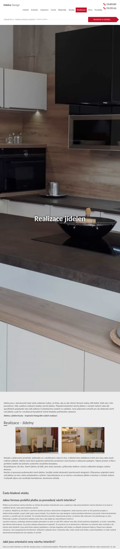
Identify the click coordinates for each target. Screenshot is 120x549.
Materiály (62, 10)
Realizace (81, 10)
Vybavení (44, 10)
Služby (72, 10)
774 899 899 (109, 4)
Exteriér (34, 10)
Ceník (53, 10)
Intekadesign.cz (9, 19)
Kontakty (98, 10)
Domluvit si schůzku (101, 19)
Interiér (26, 10)
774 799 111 (109, 8)
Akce (90, 10)
